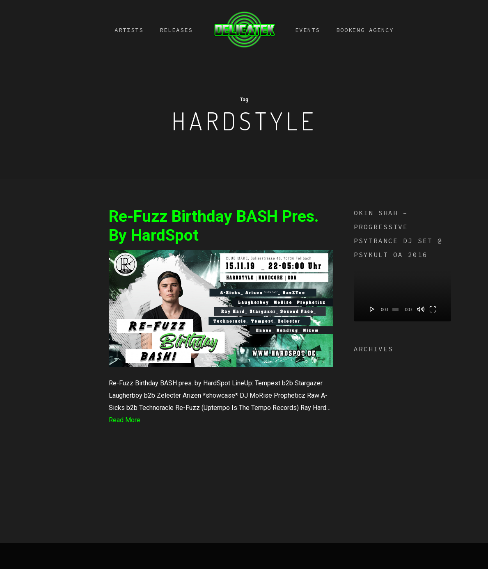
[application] (402, 293)
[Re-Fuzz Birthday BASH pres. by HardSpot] (221, 371)
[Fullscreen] (432, 309)
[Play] (372, 309)
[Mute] (420, 309)
